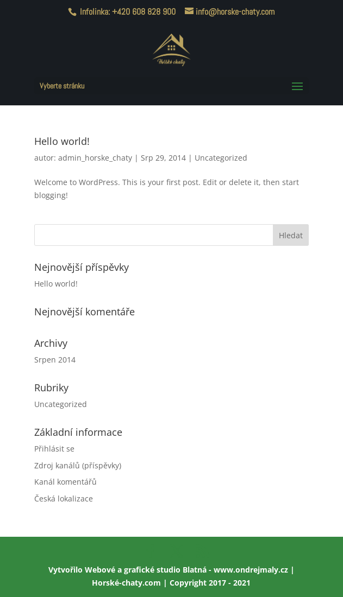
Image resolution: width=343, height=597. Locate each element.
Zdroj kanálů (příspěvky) (77, 465)
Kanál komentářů (65, 482)
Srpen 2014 (55, 359)
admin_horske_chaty (95, 158)
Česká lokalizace (63, 498)
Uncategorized (221, 158)
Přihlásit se (54, 448)
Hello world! (62, 141)
